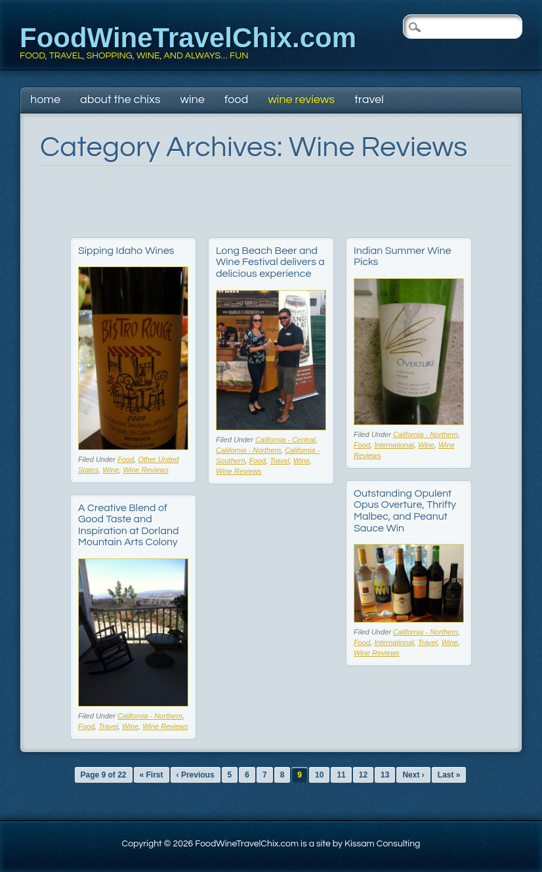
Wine (192, 99)
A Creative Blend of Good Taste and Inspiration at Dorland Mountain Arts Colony (128, 525)
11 (341, 774)
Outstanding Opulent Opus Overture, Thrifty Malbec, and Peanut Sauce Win (405, 510)
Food (236, 99)
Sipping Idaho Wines (126, 250)
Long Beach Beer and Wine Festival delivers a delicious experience (270, 262)
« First (151, 774)
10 (319, 774)
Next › (413, 774)
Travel (369, 99)
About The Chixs (120, 99)
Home (45, 99)
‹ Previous (196, 774)
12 (363, 774)
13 (385, 774)
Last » (449, 774)
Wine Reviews (301, 99)
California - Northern (248, 450)
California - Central (285, 440)
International (394, 445)
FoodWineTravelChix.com (188, 37)
